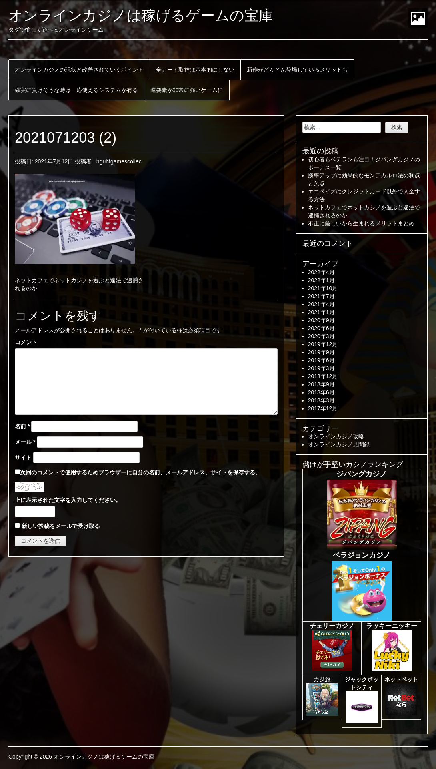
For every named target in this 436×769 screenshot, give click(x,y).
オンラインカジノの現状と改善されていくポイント (79, 69)
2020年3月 (321, 336)
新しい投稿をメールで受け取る (61, 526)
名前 (22, 426)
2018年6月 (321, 392)
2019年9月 (321, 352)
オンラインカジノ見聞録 (339, 444)
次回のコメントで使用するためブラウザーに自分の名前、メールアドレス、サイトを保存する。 (140, 472)
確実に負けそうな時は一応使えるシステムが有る (76, 90)
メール (25, 442)
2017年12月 (323, 408)
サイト (23, 457)
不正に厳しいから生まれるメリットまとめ (361, 223)
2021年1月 (321, 312)
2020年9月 (321, 320)
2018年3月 (321, 400)
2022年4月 (321, 272)
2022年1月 (321, 280)
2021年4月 (321, 304)
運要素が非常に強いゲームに (186, 90)
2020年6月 (321, 328)
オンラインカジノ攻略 (336, 436)
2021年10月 (323, 288)
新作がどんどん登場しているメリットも (297, 69)
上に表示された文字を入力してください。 (68, 500)
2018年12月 (323, 376)
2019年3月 (321, 368)
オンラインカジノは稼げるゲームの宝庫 (140, 15)
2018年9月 (321, 384)
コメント (26, 342)
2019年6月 (321, 360)
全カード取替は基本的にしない (195, 69)
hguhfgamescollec (119, 161)
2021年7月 (321, 296)
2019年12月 (323, 344)
